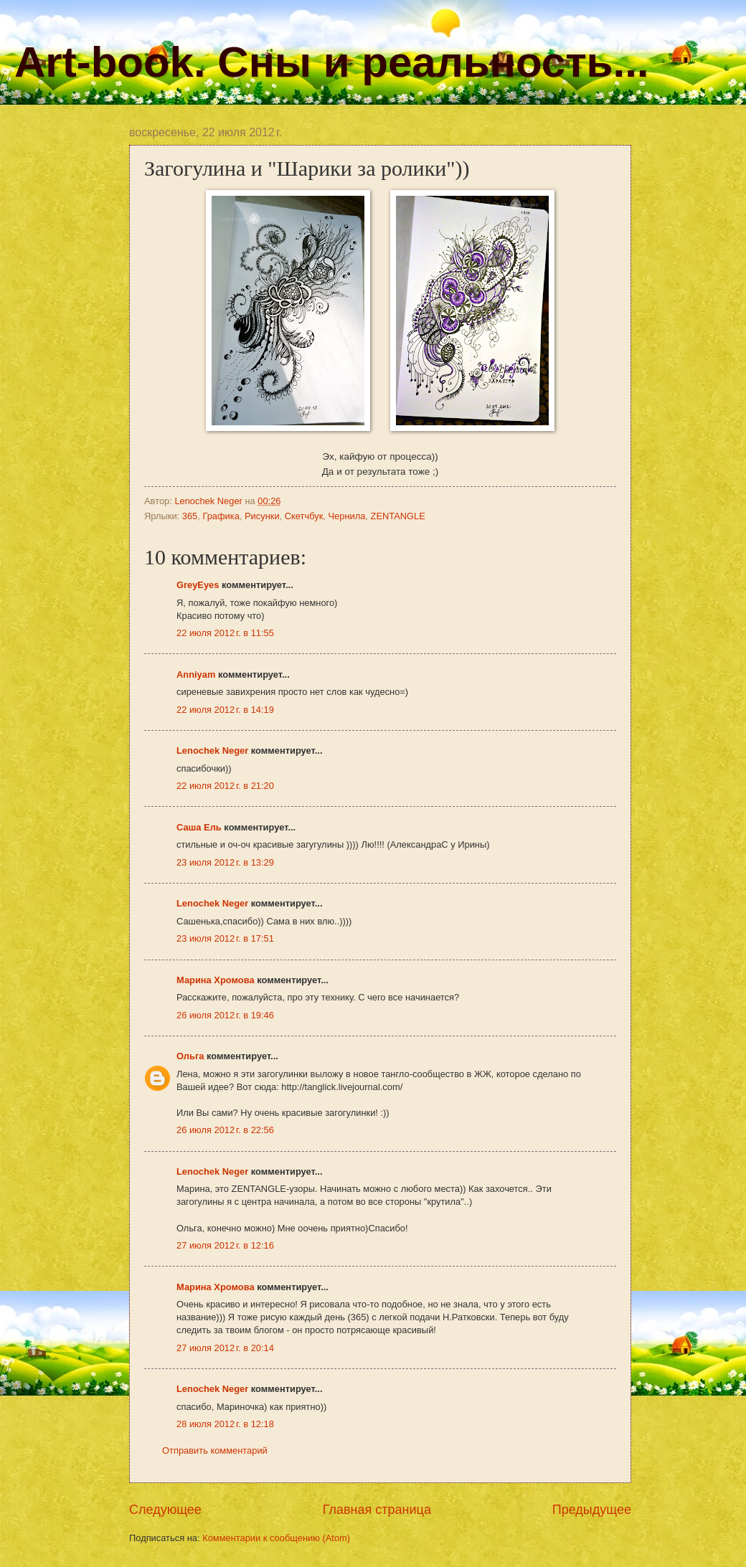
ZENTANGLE (398, 516)
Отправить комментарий (215, 1450)
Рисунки (262, 516)
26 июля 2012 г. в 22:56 (225, 1130)
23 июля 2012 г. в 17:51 (225, 938)
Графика (220, 516)
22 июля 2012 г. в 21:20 (225, 785)
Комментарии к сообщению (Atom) (276, 1538)
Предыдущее (591, 1509)
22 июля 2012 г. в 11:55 (225, 633)
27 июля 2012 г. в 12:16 (225, 1245)
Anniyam (195, 674)
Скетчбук (304, 516)
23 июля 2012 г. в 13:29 (225, 862)
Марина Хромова (215, 980)
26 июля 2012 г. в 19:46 (225, 1015)
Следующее (165, 1509)
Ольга (190, 1056)
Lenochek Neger (209, 501)
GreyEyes (197, 584)
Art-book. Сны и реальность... (331, 62)
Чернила (346, 516)
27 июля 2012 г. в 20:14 (225, 1348)
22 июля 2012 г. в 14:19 (225, 709)
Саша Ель (199, 827)
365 (189, 516)
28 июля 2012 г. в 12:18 (225, 1424)
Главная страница (377, 1509)
